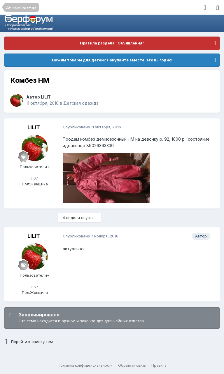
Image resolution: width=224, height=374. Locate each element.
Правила (159, 365)
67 (34, 178)
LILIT (46, 96)
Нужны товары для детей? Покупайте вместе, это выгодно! (112, 60)
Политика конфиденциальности (85, 365)
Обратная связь (132, 365)
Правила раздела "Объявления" (112, 43)
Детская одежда (81, 103)
